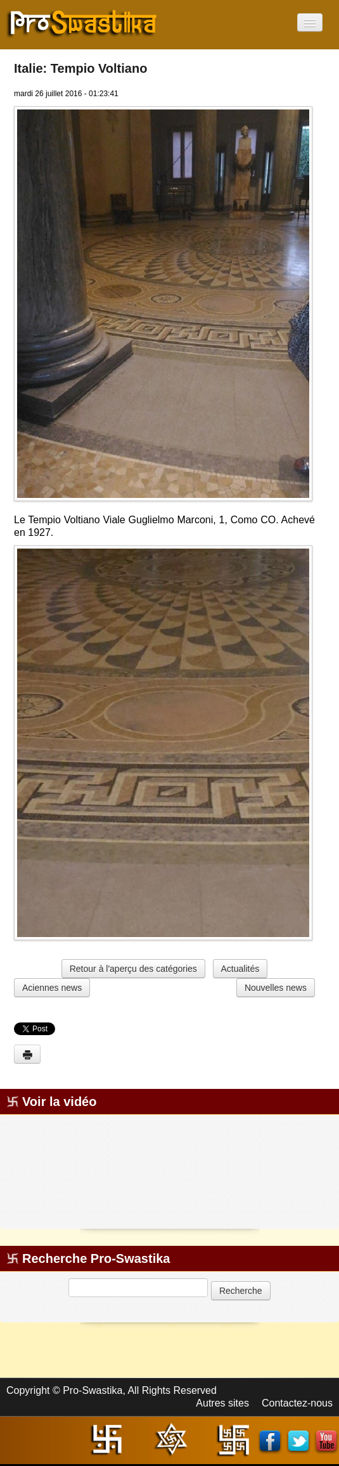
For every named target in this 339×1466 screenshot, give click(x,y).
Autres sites (222, 1403)
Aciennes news (52, 988)
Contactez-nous (297, 1403)
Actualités (240, 969)
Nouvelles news (276, 988)
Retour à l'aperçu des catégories (133, 969)
